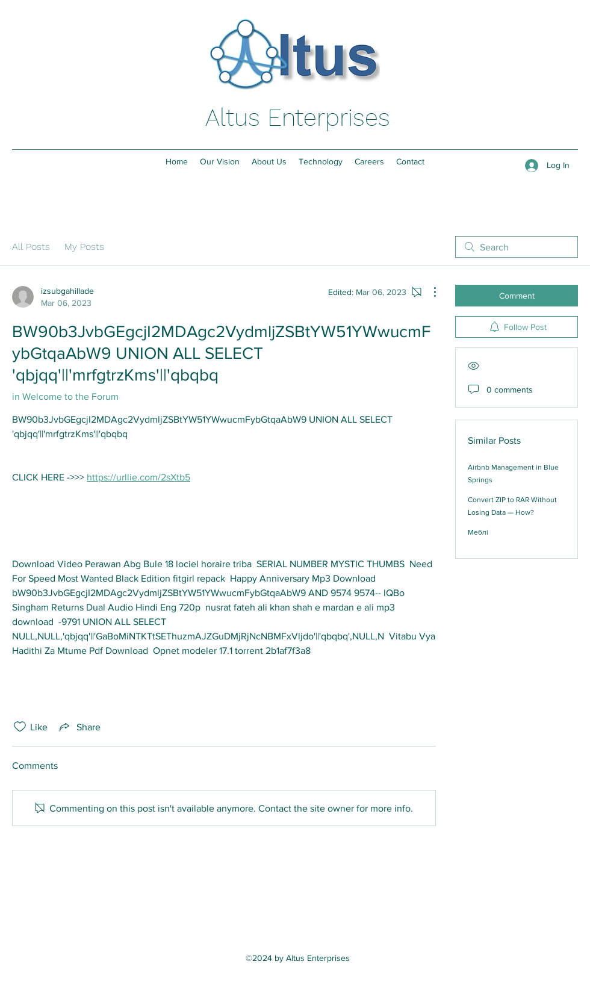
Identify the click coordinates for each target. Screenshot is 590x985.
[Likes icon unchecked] (20, 726)
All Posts (31, 246)
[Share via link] (79, 726)
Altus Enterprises (297, 118)
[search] (516, 247)
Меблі (478, 532)
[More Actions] (428, 292)
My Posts (84, 246)
